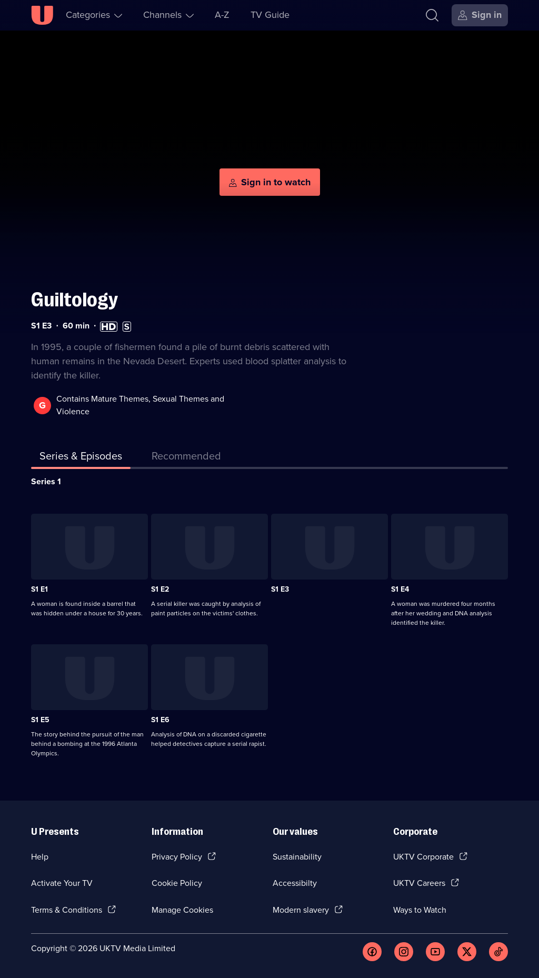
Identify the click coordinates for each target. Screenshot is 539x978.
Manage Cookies (182, 910)
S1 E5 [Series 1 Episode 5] (40, 719)
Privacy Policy (177, 857)
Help (39, 857)
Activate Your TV (62, 883)
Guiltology (74, 299)
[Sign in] (480, 15)
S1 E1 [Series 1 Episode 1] (39, 589)
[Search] (432, 15)
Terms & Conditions (66, 910)
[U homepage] (42, 15)
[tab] (186, 458)
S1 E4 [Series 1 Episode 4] (400, 589)
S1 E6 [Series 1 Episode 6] (160, 719)
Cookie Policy (177, 883)
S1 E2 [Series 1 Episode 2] (160, 589)
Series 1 (46, 481)
